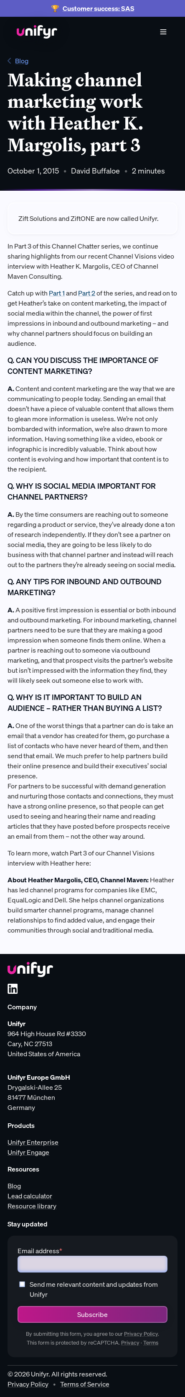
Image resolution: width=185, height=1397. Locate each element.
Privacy (130, 1342)
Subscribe (92, 1314)
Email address (40, 1250)
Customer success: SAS (98, 8)
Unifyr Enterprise (33, 1142)
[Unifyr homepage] (30, 969)
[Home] (37, 32)
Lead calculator (30, 1195)
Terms (150, 1342)
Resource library (32, 1205)
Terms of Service (84, 1384)
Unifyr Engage (28, 1152)
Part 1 (57, 293)
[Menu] (163, 32)
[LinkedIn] (13, 989)
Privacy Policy (141, 1333)
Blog (18, 60)
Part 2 (86, 293)
